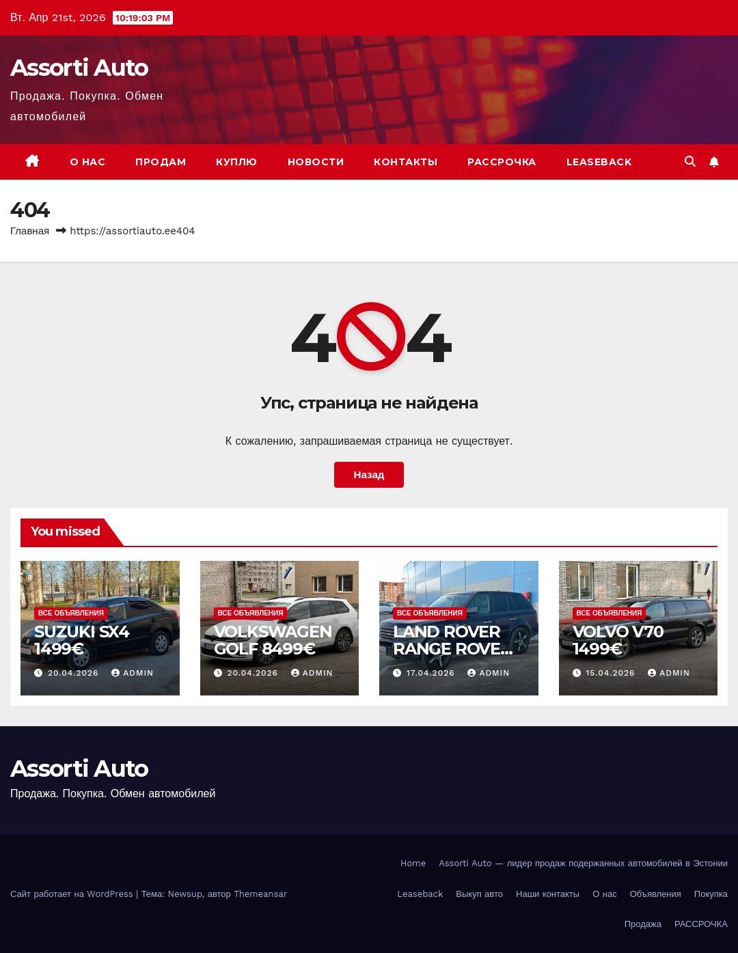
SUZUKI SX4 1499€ (81, 640)
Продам (160, 162)
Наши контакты (547, 894)
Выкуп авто (479, 894)
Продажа (643, 924)
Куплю (237, 162)
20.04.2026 (75, 673)
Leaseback (599, 162)
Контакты (405, 162)
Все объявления (71, 613)
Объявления (655, 894)
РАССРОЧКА (501, 162)
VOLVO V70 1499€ (618, 640)
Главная (29, 231)
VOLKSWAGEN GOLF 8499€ (273, 640)
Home (413, 863)
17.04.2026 (433, 673)
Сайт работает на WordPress (73, 894)
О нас (88, 162)
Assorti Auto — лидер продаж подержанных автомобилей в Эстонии (583, 863)
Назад (368, 475)
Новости (316, 162)
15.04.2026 (612, 673)
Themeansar (260, 894)
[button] (690, 161)
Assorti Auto (79, 67)
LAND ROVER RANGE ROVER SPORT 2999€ (452, 649)
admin (132, 673)
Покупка (711, 894)
